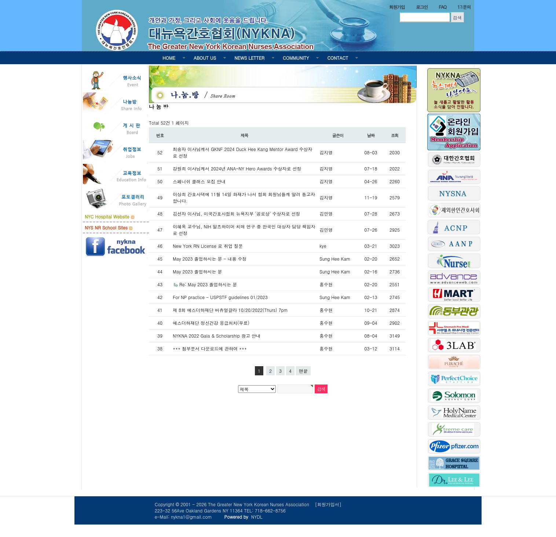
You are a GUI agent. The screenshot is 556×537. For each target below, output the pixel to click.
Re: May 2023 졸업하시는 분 (208, 284)
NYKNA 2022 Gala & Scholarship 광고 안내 (216, 335)
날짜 (371, 135)
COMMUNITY (296, 58)
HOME (168, 58)
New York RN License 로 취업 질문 (208, 246)
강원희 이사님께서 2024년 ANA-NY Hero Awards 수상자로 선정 (237, 168)
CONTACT (337, 58)
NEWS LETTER (249, 58)
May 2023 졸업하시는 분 (197, 271)
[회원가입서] (328, 504)
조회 (395, 135)
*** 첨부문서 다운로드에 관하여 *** (210, 348)
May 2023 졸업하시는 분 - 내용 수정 (210, 258)
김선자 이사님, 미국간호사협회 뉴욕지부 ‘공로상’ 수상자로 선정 (236, 213)
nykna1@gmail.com (191, 517)
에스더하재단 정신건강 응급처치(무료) (211, 323)
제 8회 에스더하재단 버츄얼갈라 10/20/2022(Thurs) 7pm (230, 310)
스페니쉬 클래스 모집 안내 (199, 181)
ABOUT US (205, 58)
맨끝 (303, 371)
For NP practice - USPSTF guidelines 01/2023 (220, 297)
